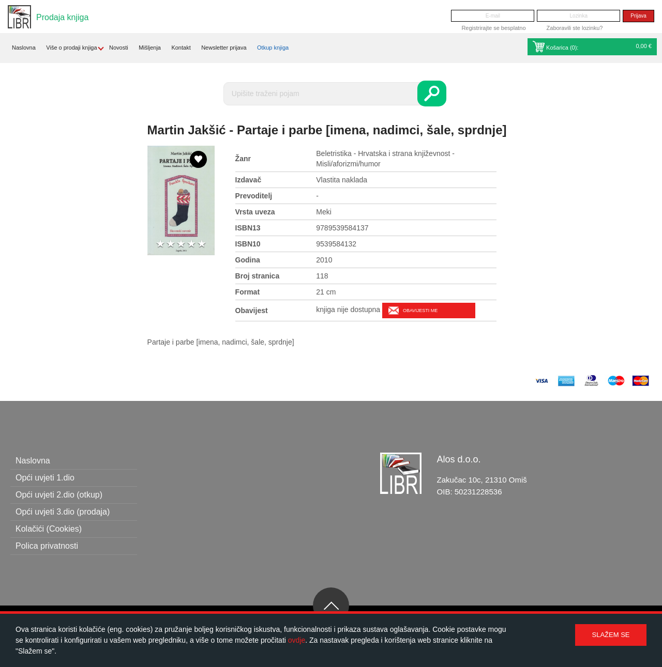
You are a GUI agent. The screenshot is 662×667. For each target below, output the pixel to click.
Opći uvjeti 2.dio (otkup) (59, 494)
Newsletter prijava (223, 47)
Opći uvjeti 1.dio (45, 477)
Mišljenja (150, 47)
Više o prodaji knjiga (71, 47)
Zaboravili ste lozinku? (575, 28)
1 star (160, 244)
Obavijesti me (420, 310)
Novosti (118, 47)
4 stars (191, 244)
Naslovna (24, 47)
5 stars (202, 244)
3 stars (181, 244)
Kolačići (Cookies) (49, 528)
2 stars (171, 244)
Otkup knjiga (273, 47)
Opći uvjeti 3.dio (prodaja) (63, 511)
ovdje (296, 640)
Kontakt (180, 47)
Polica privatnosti (47, 545)
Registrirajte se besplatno (493, 28)
